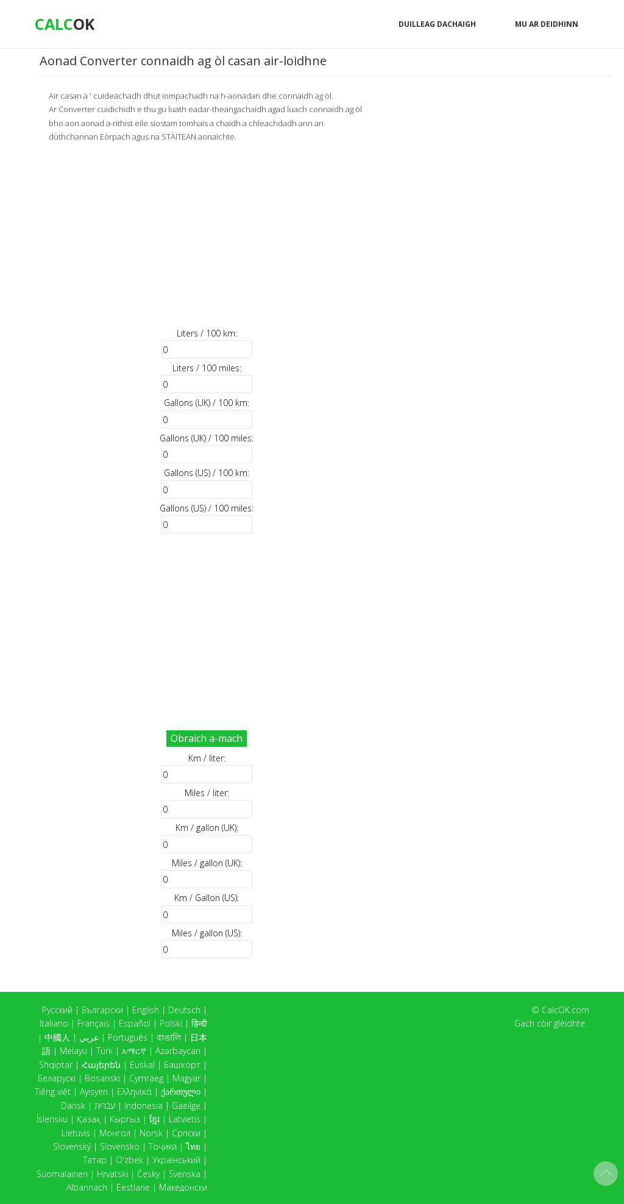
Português (127, 1037)
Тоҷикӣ (163, 1146)
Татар (95, 1160)
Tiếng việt (53, 1091)
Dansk (73, 1105)
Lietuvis (76, 1133)
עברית (104, 1105)
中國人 (57, 1037)
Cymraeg (146, 1078)
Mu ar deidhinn (546, 24)
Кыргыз (125, 1119)
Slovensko (120, 1146)
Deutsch (184, 1010)
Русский (57, 1010)
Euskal (142, 1064)
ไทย (193, 1146)
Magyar (186, 1078)
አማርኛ (134, 1050)
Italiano (54, 1023)
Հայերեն (101, 1064)
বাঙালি (169, 1037)
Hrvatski (112, 1174)
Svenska (184, 1174)
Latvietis (184, 1119)
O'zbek (129, 1160)
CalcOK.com (565, 1010)
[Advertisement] (206, 234)
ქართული (180, 1091)
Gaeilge (186, 1105)
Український (176, 1160)
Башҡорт (182, 1064)
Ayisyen (94, 1091)
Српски (186, 1133)
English (145, 1010)
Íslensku (52, 1119)
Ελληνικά (134, 1091)
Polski (171, 1023)
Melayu (73, 1050)
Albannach (86, 1187)
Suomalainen (62, 1174)
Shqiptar (56, 1064)
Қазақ (89, 1119)
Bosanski (102, 1078)
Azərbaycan (177, 1050)
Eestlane (133, 1187)
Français (93, 1023)
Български (102, 1010)
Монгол (114, 1133)
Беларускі (57, 1078)
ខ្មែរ (154, 1119)
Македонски (183, 1187)
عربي (89, 1037)
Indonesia (143, 1105)
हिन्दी (199, 1023)
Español (135, 1023)
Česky (148, 1174)
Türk (104, 1050)
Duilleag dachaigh (437, 24)
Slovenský (72, 1146)
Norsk (151, 1133)
